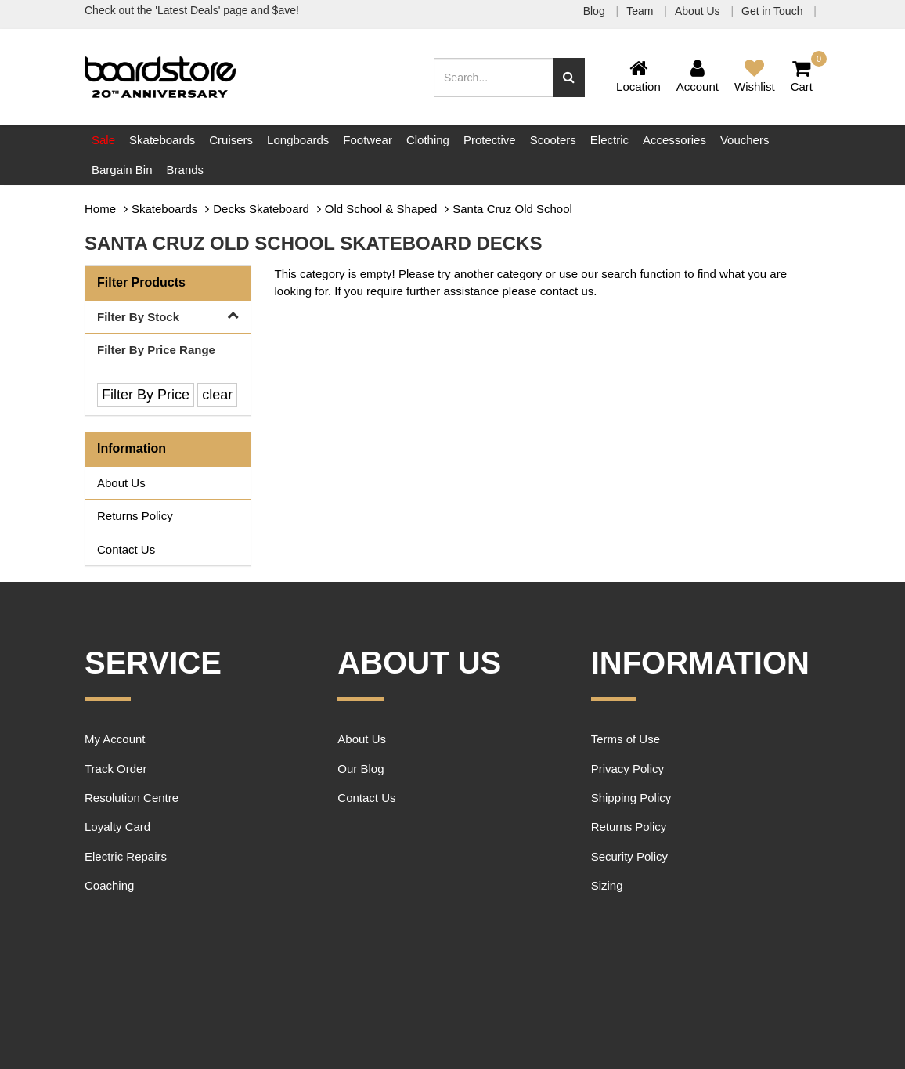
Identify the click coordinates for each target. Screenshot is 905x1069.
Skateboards (162, 139)
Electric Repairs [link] (126, 856)
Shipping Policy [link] (631, 797)
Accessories (674, 139)
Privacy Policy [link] (627, 768)
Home (100, 208)
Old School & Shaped (381, 208)
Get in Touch (773, 11)
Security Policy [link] (629, 856)
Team (641, 11)
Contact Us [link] (126, 549)
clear (217, 395)
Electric (609, 139)
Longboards (298, 139)
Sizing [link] (607, 885)
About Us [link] (121, 482)
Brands (185, 169)
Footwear (367, 139)
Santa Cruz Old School (512, 208)
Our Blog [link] (360, 768)
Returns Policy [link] (135, 515)
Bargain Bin (122, 169)
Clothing (427, 139)
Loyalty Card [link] (117, 826)
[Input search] (493, 77)
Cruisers (231, 139)
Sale (103, 139)
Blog (595, 11)
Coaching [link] (109, 885)
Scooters (553, 139)
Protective (489, 139)
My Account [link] (115, 739)
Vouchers (745, 139)
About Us (699, 11)
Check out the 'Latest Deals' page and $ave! (192, 10)
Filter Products (141, 282)
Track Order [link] (115, 768)
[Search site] (569, 77)
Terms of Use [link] (625, 739)
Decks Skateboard (261, 208)
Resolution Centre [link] (131, 797)
